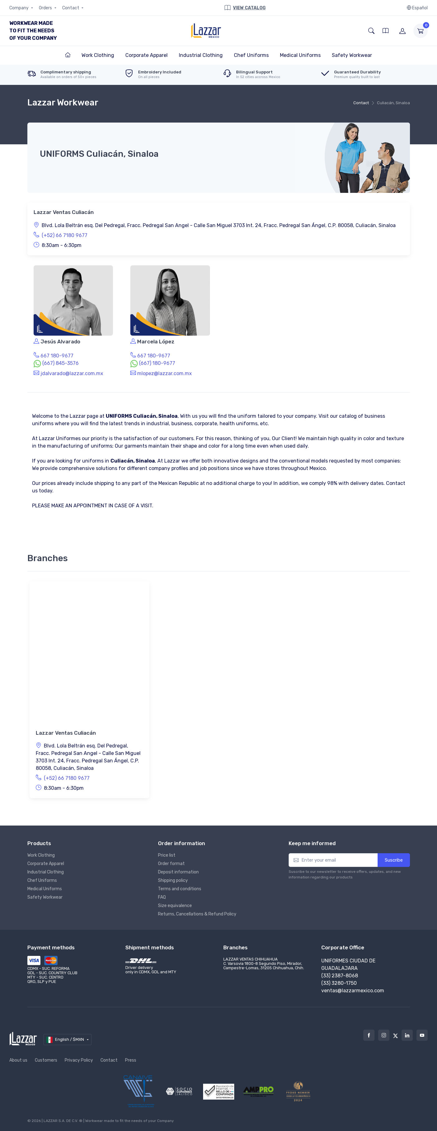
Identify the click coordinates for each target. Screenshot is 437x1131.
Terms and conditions (179, 888)
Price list (166, 855)
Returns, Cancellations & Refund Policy (197, 914)
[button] (371, 31)
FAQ (162, 897)
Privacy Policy (79, 1060)
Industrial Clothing (45, 872)
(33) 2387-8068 (339, 976)
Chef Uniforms (42, 880)
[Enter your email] (333, 860)
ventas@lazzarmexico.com (352, 991)
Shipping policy (173, 880)
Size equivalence (175, 905)
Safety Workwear (45, 897)
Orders (46, 8)
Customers (46, 1060)
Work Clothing (41, 855)
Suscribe (394, 860)
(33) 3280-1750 (339, 983)
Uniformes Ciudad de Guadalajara (348, 964)
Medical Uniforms (44, 888)
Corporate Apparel (45, 863)
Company (19, 8)
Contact (71, 8)
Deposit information (178, 872)
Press (130, 1060)
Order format (171, 863)
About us (18, 1060)
